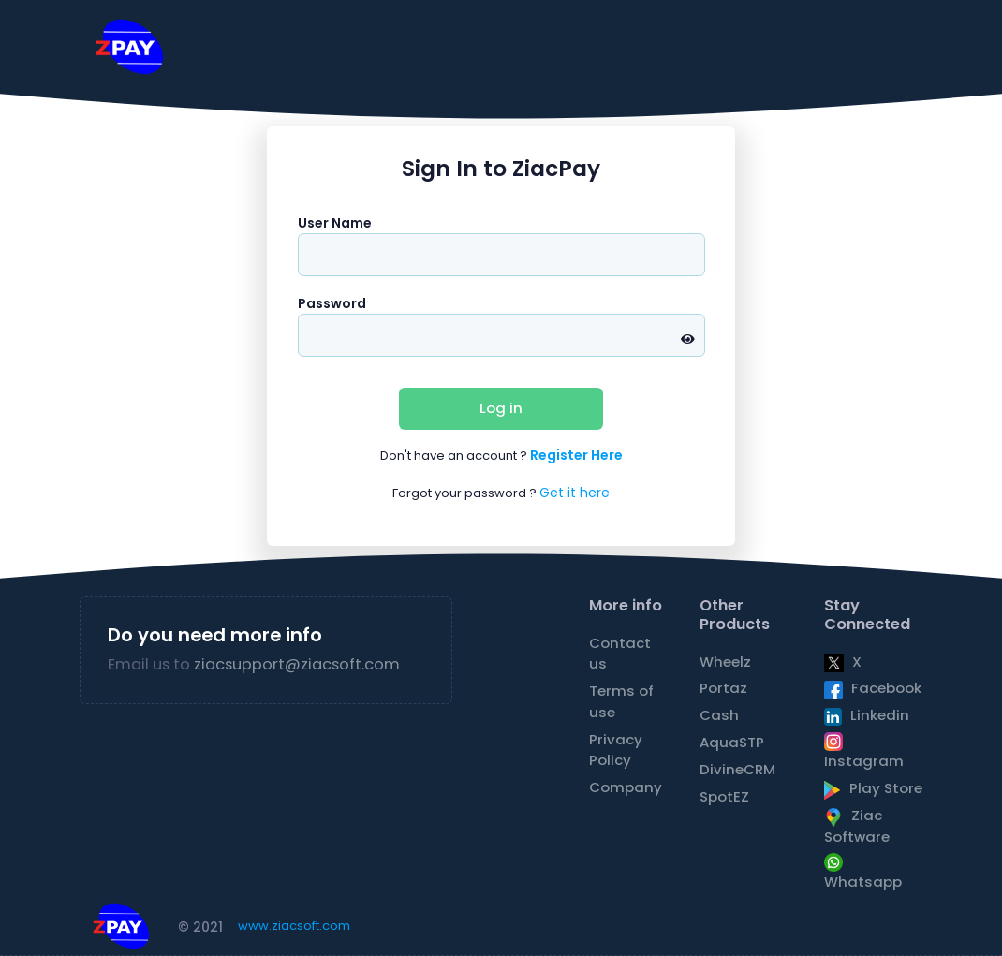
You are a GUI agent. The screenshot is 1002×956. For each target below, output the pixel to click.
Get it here (574, 492)
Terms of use (621, 701)
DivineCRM (737, 769)
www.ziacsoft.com (294, 925)
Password (332, 303)
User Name (335, 222)
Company (625, 787)
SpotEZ (724, 796)
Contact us (620, 653)
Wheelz (725, 661)
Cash (719, 715)
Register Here (576, 455)
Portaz (723, 688)
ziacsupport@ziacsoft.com (297, 664)
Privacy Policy (615, 749)
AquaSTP (732, 742)
